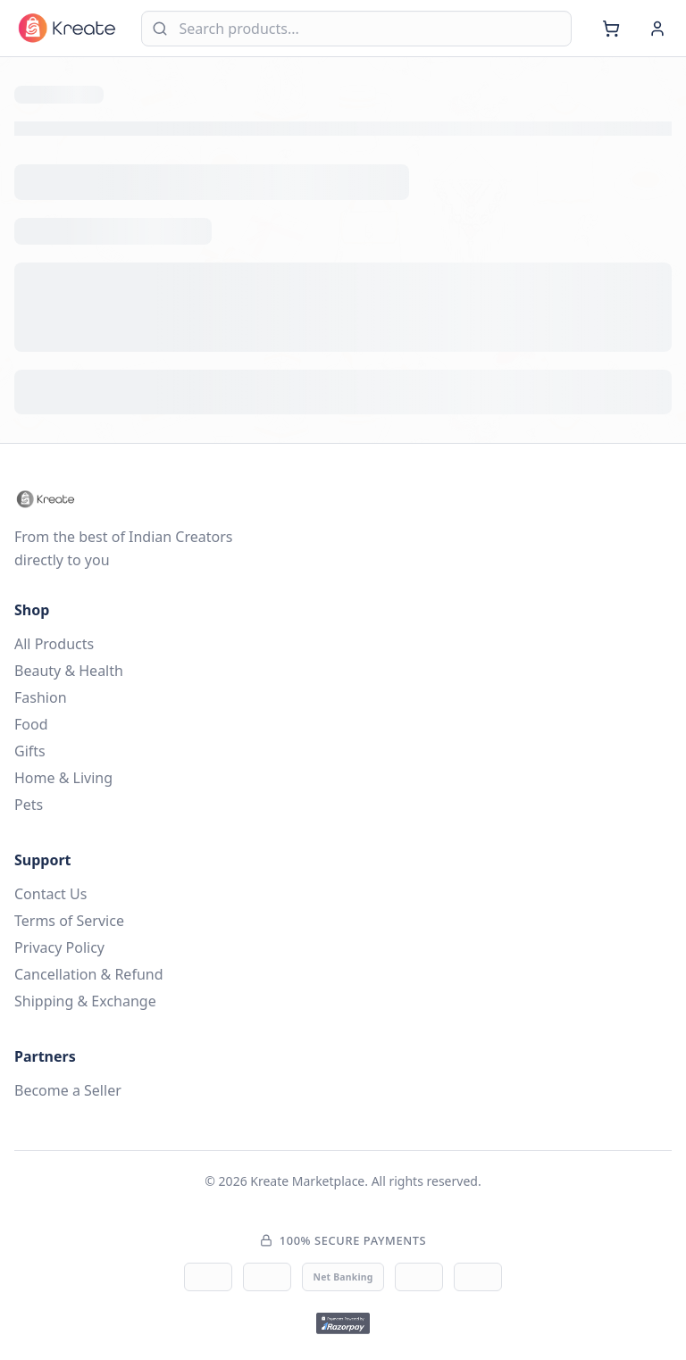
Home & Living (63, 778)
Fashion (40, 697)
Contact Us (50, 894)
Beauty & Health (68, 670)
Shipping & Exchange (85, 1001)
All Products (54, 644)
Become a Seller (67, 1090)
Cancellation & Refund (88, 974)
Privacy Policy (59, 947)
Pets (28, 804)
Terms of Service (69, 920)
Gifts (30, 751)
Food (31, 724)
